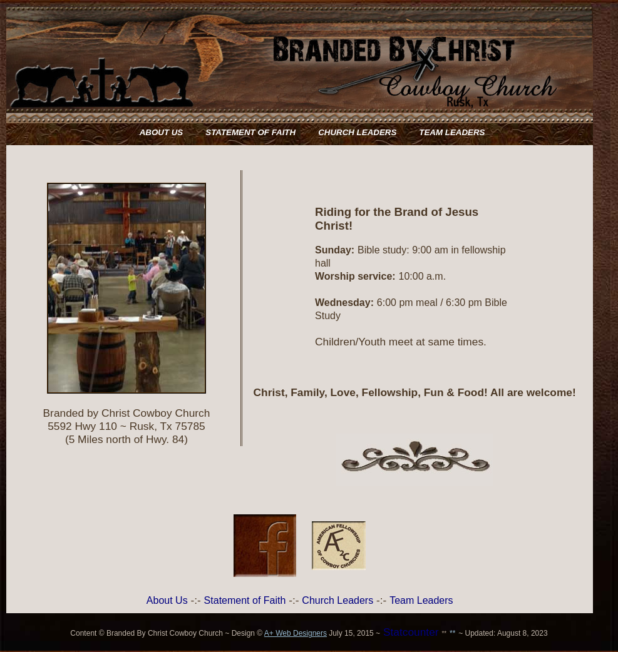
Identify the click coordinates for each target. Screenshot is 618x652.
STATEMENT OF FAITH (250, 132)
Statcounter (411, 632)
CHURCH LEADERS (357, 132)
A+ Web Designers (295, 633)
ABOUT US (161, 132)
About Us (167, 600)
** (443, 633)
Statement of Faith (245, 600)
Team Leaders (421, 600)
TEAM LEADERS (452, 132)
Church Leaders (337, 600)
